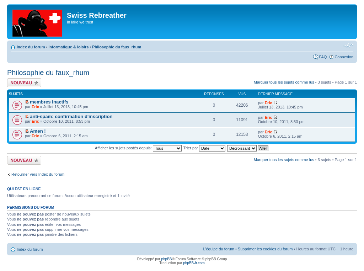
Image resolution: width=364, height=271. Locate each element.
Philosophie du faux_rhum (116, 47)
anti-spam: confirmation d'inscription (71, 116)
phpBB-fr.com (194, 263)
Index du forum (31, 47)
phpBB (166, 259)
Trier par (204, 148)
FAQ (323, 57)
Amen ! (38, 131)
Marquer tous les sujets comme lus (284, 82)
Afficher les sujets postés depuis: (138, 148)
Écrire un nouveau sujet (24, 82)
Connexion (343, 57)
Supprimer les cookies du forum (265, 249)
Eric (35, 107)
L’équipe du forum (218, 249)
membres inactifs (49, 102)
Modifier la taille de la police (348, 45)
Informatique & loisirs (68, 47)
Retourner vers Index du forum (37, 174)
